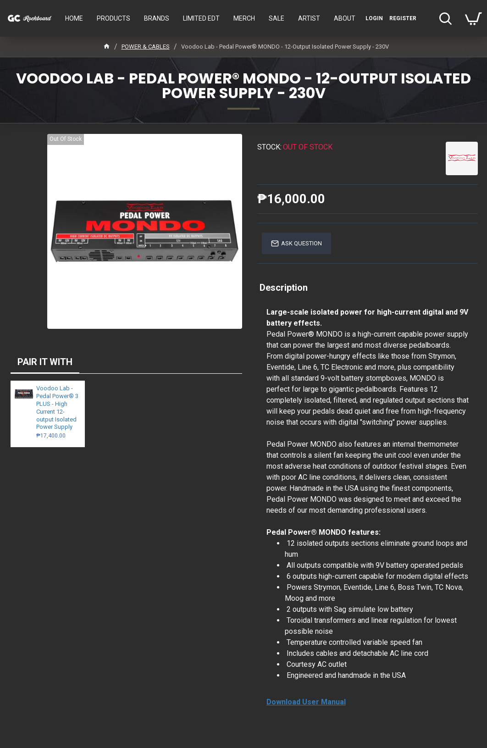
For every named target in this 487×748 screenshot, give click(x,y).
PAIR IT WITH (44, 361)
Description (284, 287)
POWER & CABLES (146, 46)
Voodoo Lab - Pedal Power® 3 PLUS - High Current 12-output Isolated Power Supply (57, 407)
